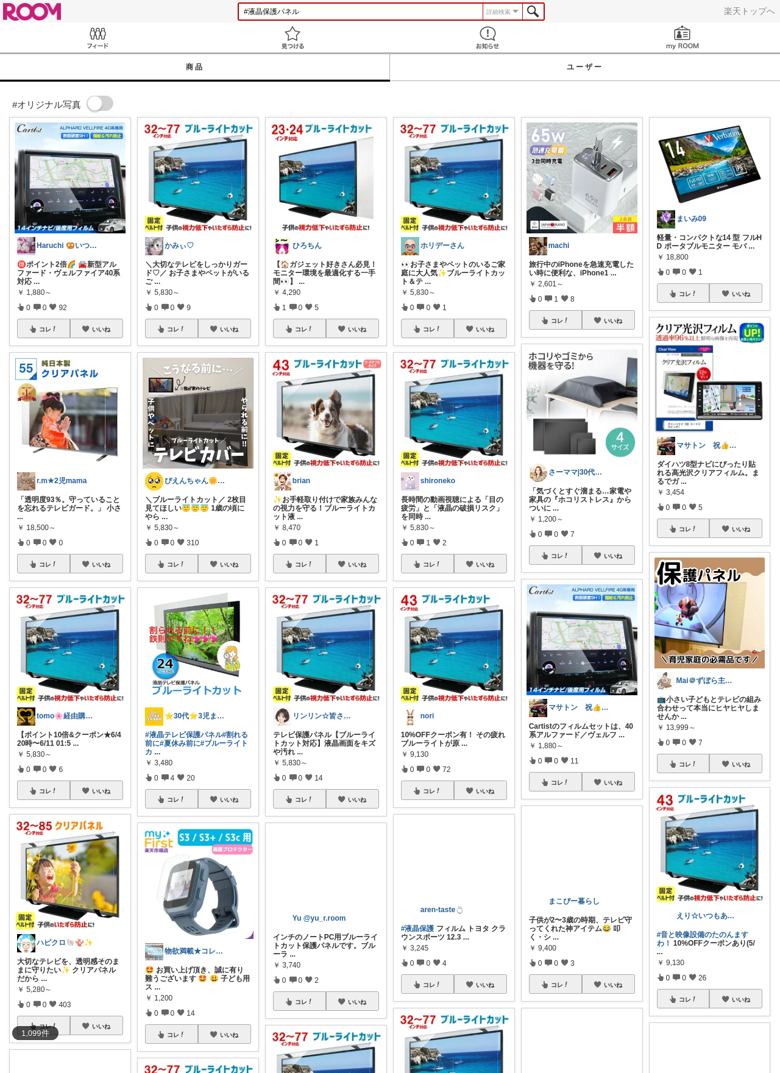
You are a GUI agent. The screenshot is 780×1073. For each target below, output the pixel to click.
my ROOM (682, 37)
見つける (292, 37)
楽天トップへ (749, 11)
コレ (48, 329)
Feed (97, 37)
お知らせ (487, 37)
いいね (101, 329)
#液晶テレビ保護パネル (183, 735)
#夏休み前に (180, 743)
